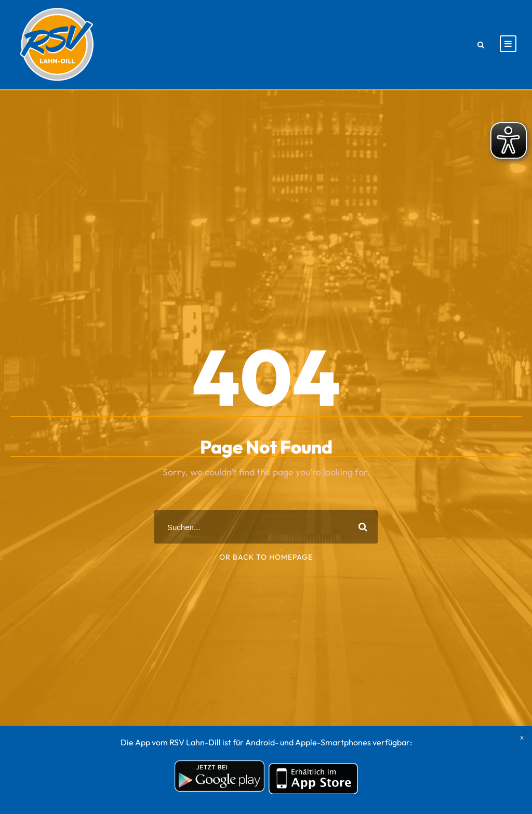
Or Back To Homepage (266, 557)
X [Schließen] (521, 731)
